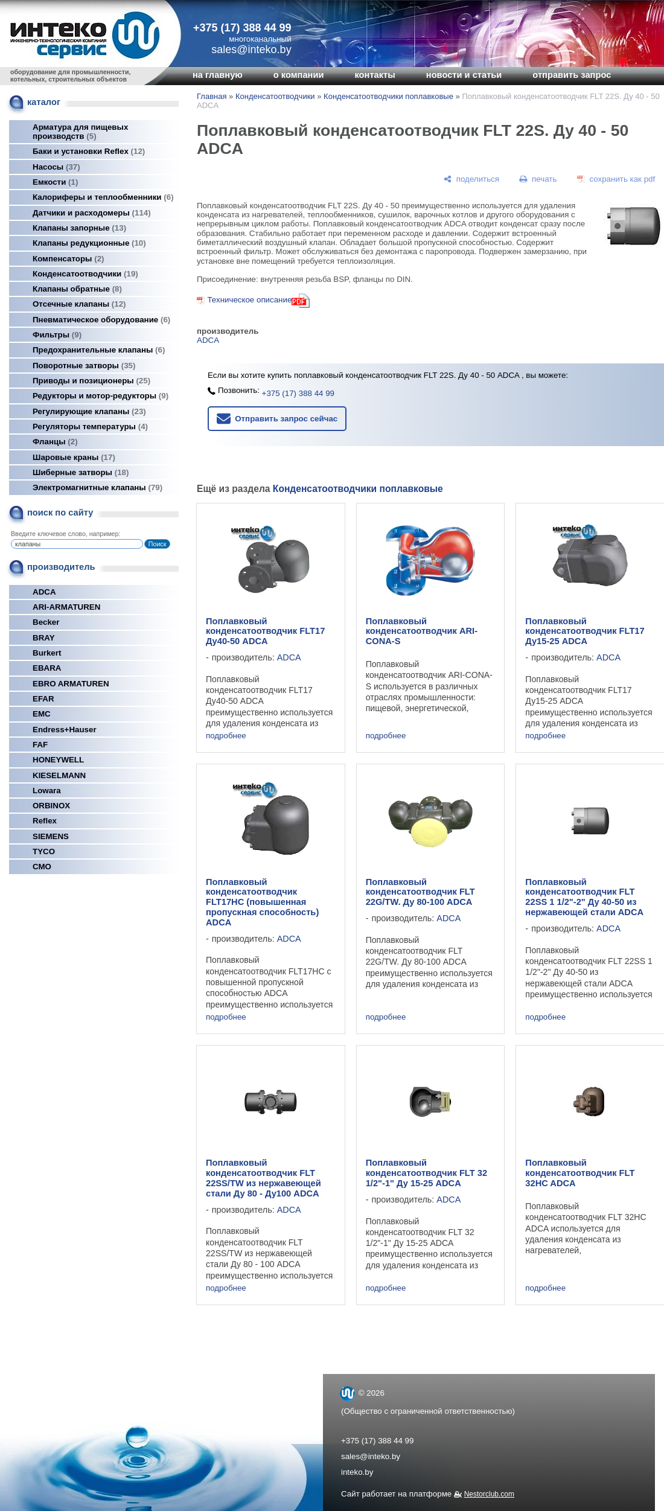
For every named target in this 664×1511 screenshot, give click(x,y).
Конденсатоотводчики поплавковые (388, 96)
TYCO (44, 851)
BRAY (44, 637)
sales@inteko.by (370, 1456)
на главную (218, 75)
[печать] (538, 179)
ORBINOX (51, 805)
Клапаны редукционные (89, 243)
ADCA (44, 591)
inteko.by (357, 1472)
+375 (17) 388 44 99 (242, 28)
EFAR (43, 698)
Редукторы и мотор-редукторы (100, 395)
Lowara (47, 790)
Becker (46, 622)
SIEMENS (51, 836)
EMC (42, 713)
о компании (298, 75)
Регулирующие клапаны (89, 411)
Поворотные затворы (84, 365)
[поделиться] (471, 179)
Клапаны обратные (77, 288)
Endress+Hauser (65, 729)
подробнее (226, 735)
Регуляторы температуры (90, 426)
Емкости (55, 182)
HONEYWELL (58, 759)
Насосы (56, 166)
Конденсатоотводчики (85, 273)
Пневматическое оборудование (101, 319)
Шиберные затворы (81, 472)
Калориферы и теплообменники (103, 197)
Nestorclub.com (489, 1494)
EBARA (47, 667)
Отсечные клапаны (79, 303)
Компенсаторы (68, 258)
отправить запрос (571, 75)
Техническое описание (249, 299)
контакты (374, 75)
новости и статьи (464, 75)
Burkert (47, 652)
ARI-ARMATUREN (66, 607)
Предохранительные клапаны (99, 349)
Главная (211, 96)
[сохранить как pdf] (616, 179)
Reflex (45, 820)
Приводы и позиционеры (91, 380)
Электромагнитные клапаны (97, 487)
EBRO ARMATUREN (71, 683)
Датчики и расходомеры (92, 212)
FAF (40, 744)
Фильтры (57, 334)
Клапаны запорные (79, 227)
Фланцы (55, 441)
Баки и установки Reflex (89, 151)
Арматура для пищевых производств (80, 132)
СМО (42, 866)
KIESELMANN (59, 775)
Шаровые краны (74, 457)
